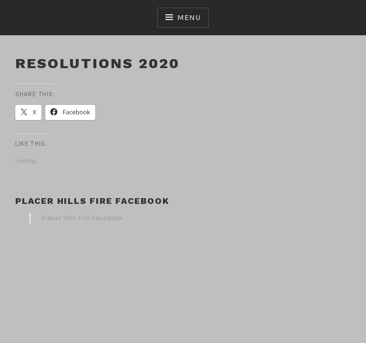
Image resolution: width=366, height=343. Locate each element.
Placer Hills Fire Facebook (92, 201)
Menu (188, 17)
